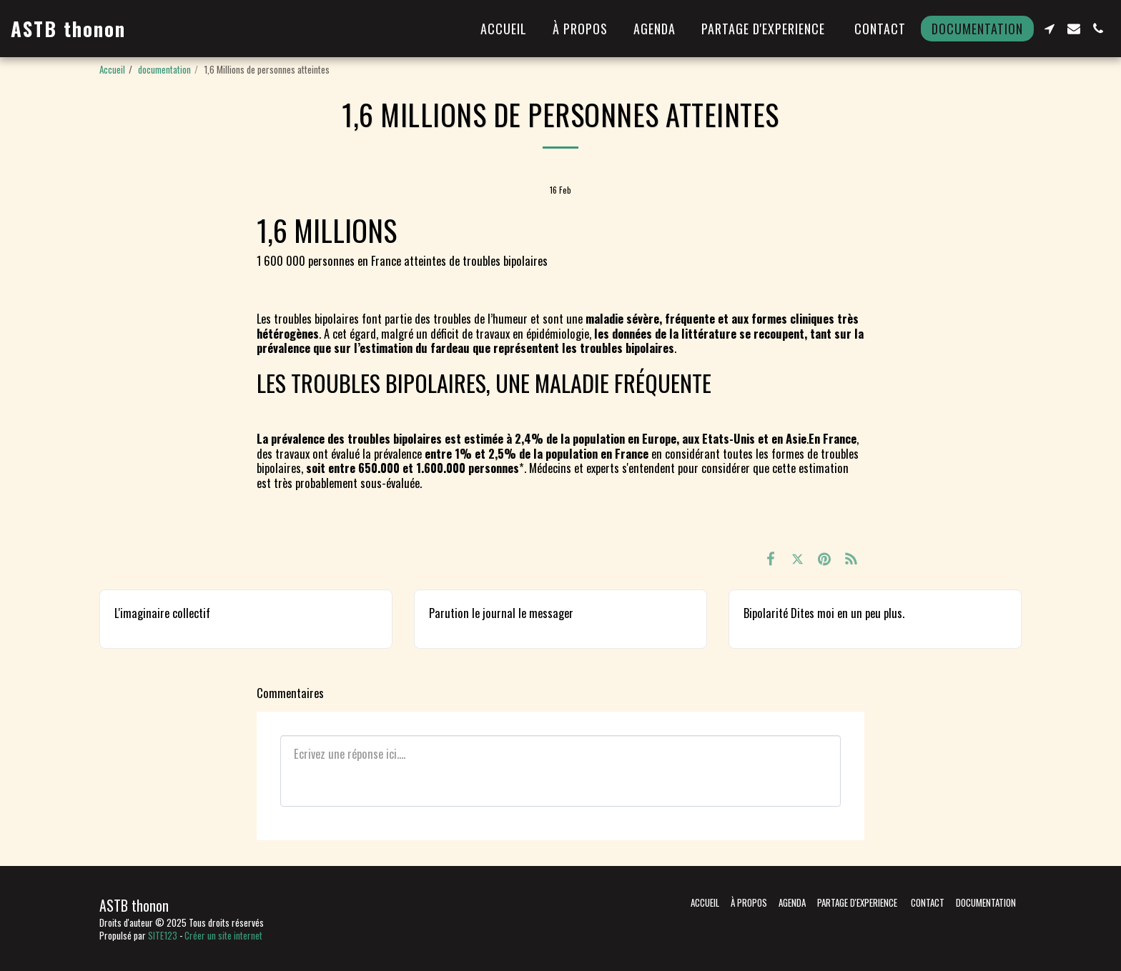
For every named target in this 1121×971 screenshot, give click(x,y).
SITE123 (162, 935)
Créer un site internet (223, 935)
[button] (1049, 28)
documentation (164, 69)
